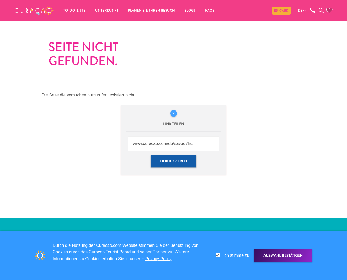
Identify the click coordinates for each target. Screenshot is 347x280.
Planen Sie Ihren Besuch (151, 10)
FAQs (209, 10)
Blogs (190, 10)
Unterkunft (106, 10)
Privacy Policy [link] (158, 259)
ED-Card (281, 10)
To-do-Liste (74, 10)
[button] (34, 10)
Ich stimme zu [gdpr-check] (236, 255)
